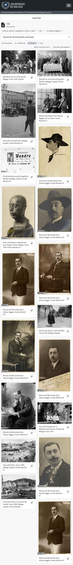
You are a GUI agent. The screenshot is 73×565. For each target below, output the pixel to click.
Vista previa (7, 43)
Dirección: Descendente (61, 47)
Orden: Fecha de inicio (42, 47)
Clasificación (20, 43)
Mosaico (32, 43)
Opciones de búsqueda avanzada (18, 37)
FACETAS (36, 18)
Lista (40, 43)
